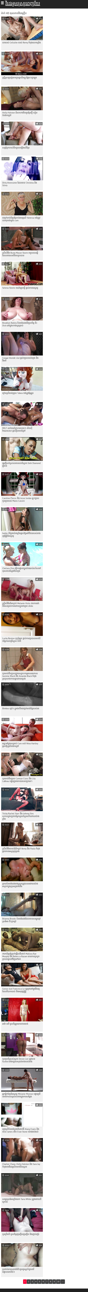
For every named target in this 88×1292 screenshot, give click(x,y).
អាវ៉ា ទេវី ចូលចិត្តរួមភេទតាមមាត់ (15, 1023)
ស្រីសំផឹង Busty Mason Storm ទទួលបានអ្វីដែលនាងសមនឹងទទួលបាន (20, 254)
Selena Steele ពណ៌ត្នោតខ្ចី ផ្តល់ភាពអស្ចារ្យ (20, 287)
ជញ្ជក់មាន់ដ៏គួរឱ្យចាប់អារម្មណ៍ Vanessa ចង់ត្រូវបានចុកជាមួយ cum (21, 219)
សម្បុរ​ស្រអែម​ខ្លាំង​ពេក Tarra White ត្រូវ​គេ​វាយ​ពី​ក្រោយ (21, 1200)
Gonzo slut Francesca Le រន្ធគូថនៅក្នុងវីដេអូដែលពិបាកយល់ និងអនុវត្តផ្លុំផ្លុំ (21, 990)
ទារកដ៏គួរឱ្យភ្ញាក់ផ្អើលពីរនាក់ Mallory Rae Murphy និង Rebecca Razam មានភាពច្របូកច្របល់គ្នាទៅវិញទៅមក (21, 956)
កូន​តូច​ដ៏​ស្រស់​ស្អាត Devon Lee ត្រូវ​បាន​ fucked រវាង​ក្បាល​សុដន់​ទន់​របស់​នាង (18, 1060)
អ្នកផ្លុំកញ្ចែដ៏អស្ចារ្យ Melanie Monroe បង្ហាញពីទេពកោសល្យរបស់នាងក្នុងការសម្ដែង (21, 1095)
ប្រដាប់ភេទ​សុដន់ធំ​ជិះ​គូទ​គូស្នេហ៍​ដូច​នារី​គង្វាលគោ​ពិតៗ (18, 1270)
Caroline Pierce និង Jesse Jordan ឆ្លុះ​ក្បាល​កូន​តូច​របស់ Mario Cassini (20, 499)
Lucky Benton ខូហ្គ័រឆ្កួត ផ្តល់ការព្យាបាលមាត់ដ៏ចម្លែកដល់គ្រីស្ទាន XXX (21, 639)
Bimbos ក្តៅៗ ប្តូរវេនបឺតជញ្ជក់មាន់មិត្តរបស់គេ (20, 708)
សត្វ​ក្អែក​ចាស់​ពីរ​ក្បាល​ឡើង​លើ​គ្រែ (16, 147)
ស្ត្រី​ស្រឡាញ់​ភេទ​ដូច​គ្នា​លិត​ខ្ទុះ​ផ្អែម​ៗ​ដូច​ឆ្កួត (19, 77)
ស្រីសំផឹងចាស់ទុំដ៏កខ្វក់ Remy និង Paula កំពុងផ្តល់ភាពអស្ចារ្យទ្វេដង (21, 850)
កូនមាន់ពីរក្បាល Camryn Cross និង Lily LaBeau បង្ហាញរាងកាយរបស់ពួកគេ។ (19, 780)
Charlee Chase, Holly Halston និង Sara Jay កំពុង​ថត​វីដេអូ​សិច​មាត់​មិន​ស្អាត (21, 1165)
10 (58, 1282)
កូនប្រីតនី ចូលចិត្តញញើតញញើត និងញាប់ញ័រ (20, 1234)
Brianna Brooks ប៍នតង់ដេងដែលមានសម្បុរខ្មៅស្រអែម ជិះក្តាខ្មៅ (21, 920)
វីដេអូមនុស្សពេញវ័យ (22, 3)
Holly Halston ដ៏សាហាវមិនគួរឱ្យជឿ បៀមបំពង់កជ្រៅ (19, 114)
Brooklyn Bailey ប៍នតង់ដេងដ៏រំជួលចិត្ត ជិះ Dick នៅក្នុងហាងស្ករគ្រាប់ (19, 324)
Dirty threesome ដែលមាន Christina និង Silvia (19, 184)
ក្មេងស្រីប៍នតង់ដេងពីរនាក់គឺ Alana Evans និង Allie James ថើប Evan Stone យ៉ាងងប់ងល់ (20, 1130)
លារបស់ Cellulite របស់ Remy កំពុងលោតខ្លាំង (21, 42)
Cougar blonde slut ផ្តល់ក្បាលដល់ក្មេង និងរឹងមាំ (20, 359)
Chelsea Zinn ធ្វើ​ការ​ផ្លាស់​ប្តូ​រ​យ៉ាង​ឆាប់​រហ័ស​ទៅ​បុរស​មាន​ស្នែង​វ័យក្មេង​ (21, 569)
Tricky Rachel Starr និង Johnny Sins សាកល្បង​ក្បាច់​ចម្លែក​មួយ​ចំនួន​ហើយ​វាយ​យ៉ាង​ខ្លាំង (20, 816)
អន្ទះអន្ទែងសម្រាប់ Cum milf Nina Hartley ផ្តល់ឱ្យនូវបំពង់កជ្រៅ (20, 744)
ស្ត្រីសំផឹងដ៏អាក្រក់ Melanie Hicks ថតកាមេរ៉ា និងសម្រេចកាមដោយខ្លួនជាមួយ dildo (20, 604)
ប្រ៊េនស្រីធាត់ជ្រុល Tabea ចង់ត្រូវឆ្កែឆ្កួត (18, 393)
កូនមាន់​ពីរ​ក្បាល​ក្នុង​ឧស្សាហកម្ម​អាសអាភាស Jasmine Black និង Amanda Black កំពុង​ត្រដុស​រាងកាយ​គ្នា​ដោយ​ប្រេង (20, 676)
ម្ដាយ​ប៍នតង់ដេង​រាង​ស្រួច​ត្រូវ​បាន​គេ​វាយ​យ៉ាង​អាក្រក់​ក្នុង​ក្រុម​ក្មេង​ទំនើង (20, 885)
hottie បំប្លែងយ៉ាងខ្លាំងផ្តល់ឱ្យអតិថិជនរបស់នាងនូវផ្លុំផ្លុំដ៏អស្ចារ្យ (21, 534)
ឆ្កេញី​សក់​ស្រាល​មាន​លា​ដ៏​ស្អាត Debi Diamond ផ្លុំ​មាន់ (21, 464)
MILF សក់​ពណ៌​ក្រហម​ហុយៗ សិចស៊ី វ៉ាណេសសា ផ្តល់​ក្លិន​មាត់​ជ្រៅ (17, 429)
